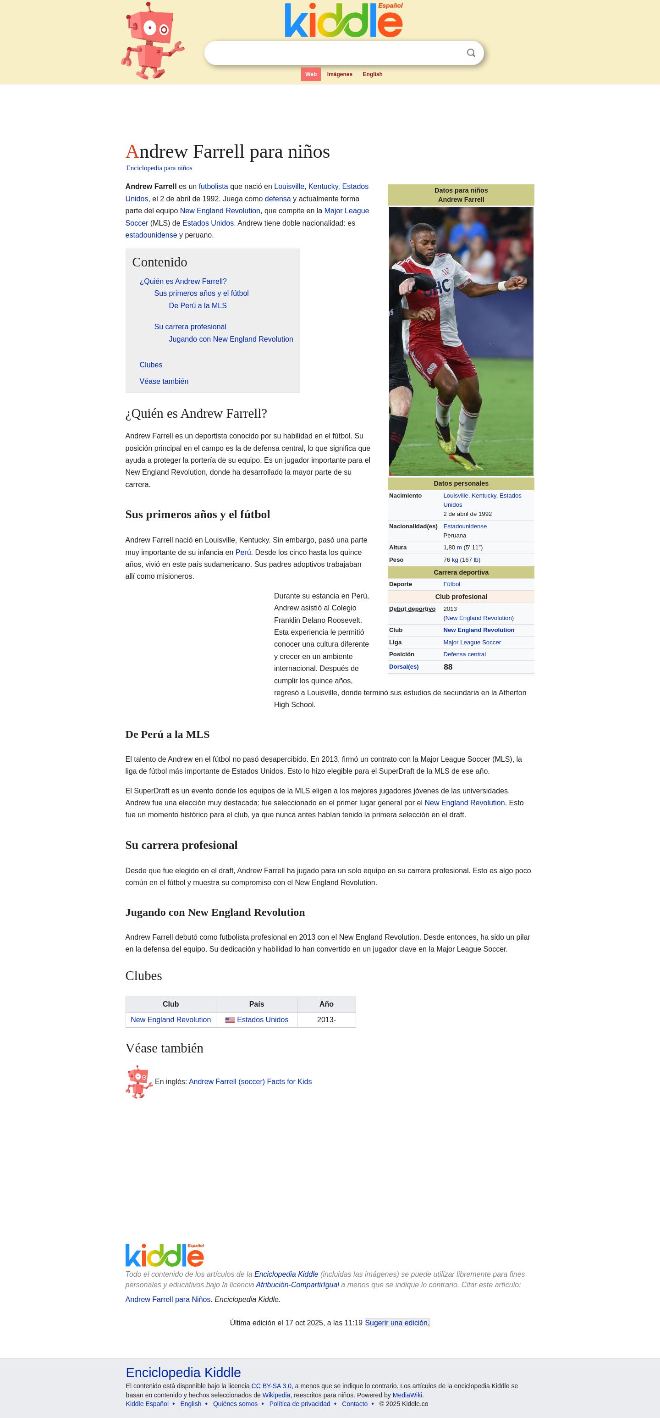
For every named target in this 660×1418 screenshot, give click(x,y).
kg (455, 559)
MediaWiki (408, 1395)
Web (311, 74)
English (373, 74)
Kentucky (484, 495)
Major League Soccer (472, 642)
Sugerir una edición (396, 1323)
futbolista (213, 186)
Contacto (355, 1403)
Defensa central (464, 654)
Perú (243, 552)
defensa (278, 199)
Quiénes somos (235, 1403)
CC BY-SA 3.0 (272, 1386)
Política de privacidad (300, 1403)
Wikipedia (277, 1395)
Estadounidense (465, 526)
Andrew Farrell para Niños (168, 1299)
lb (476, 559)
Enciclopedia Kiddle (286, 1274)
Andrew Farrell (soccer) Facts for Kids (250, 1082)
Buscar (471, 53)
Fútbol (451, 584)
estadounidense (151, 235)
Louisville (455, 495)
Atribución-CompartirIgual (297, 1285)
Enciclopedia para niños (159, 168)
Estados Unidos (208, 223)
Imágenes (339, 74)
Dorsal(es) (404, 666)
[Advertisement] (330, 110)
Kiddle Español (147, 1403)
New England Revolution (479, 618)
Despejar (452, 53)
